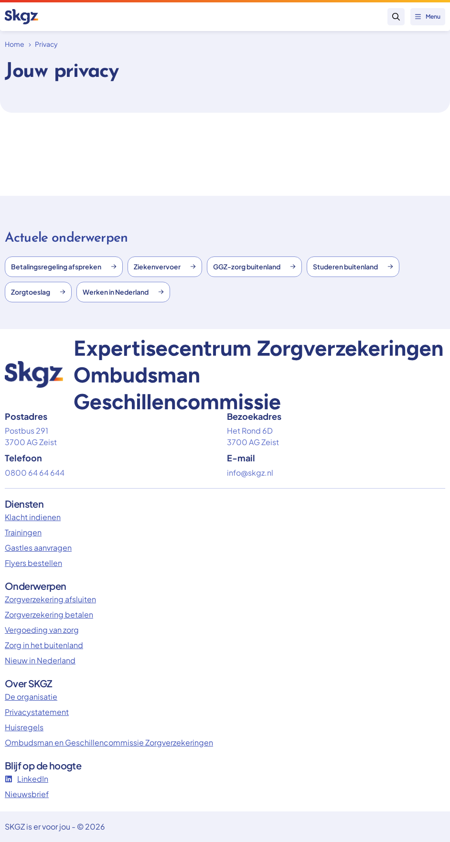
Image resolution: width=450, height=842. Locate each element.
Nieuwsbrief (27, 794)
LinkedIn (26, 779)
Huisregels (24, 727)
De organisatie (31, 697)
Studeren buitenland (353, 266)
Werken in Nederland (123, 292)
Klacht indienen (33, 517)
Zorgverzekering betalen (49, 614)
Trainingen (23, 532)
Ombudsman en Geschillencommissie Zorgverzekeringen (109, 742)
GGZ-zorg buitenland (254, 266)
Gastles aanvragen (38, 548)
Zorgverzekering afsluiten (50, 599)
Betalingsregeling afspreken (64, 266)
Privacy (46, 44)
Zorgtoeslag (38, 292)
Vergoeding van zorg (42, 630)
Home (14, 44)
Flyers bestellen (33, 563)
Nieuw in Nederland (40, 660)
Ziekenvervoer (165, 266)
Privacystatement (37, 712)
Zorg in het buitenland (44, 645)
